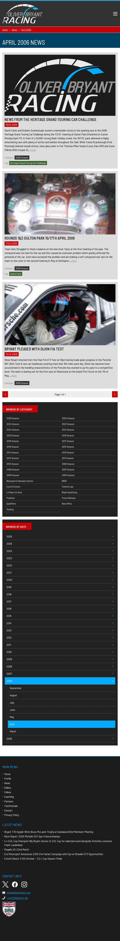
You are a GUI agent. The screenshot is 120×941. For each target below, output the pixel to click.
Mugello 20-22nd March (16, 849)
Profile (7, 778)
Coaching (9, 796)
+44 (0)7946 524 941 (15, 898)
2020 (60, 579)
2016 (60, 608)
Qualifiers (11, 503)
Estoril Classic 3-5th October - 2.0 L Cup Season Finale (33, 858)
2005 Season (68, 475)
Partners (8, 801)
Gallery (7, 787)
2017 (60, 601)
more (33, 150)
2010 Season (13, 463)
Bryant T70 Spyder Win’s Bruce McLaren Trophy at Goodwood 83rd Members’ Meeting (48, 831)
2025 (60, 543)
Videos (7, 792)
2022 (60, 565)
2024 (60, 551)
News (7, 783)
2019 (60, 587)
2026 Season (13, 418)
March (13, 731)
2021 (60, 572)
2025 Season (68, 418)
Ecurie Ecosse (13, 486)
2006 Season (22, 157)
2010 (60, 652)
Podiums (11, 497)
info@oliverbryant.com (16, 892)
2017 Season (68, 440)
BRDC (64, 480)
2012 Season (13, 458)
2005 (60, 738)
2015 (60, 615)
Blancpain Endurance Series (20, 480)
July (12, 702)
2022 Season (13, 429)
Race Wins (67, 503)
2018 (60, 594)
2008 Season (13, 469)
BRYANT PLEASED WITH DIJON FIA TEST (34, 349)
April (12, 724)
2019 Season (68, 435)
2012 (60, 637)
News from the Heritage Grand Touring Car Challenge (51, 119)
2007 (60, 673)
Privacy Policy (11, 815)
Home (7, 774)
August (13, 695)
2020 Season (13, 435)
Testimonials (11, 806)
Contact (8, 810)
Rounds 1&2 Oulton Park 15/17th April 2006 (40, 238)
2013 (60, 630)
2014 (60, 623)
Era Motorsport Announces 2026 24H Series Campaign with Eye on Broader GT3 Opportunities (53, 854)
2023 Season (68, 423)
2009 (60, 659)
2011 (60, 644)
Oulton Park (15, 273)
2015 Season (68, 446)
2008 (60, 666)
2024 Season (13, 423)
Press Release (69, 497)
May (12, 717)
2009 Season (68, 463)
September (15, 688)
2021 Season (68, 429)
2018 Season (13, 440)
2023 (60, 558)
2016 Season (13, 446)
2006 (60, 681)
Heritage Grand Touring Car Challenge (28, 162)
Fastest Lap (67, 486)
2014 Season (13, 452)
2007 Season (68, 469)
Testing (10, 509)
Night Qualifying (69, 492)
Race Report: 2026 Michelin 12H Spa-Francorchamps (32, 836)
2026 (60, 536)
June (12, 709)
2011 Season (68, 458)
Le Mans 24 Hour (14, 492)
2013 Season (68, 452)
